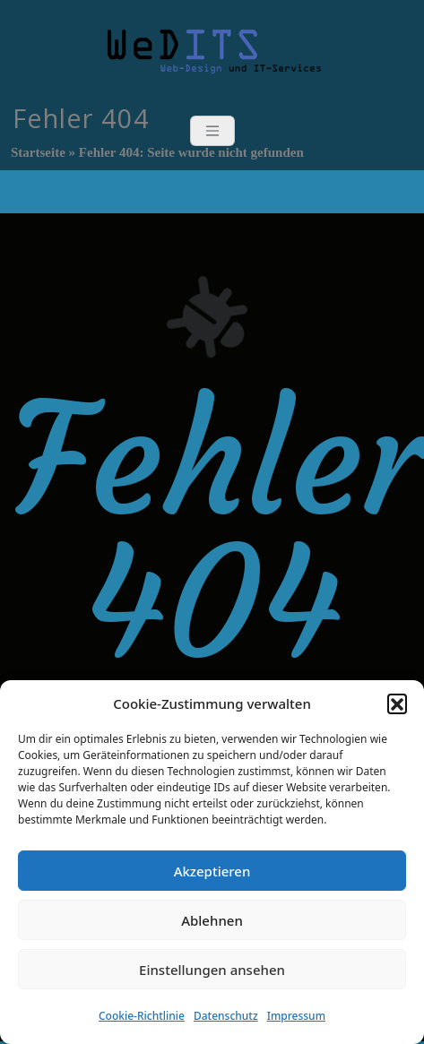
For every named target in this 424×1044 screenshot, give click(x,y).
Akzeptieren (212, 871)
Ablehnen (212, 920)
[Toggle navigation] (212, 131)
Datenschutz (226, 1015)
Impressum (296, 1015)
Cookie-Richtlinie (142, 1015)
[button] (397, 703)
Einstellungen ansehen (212, 970)
